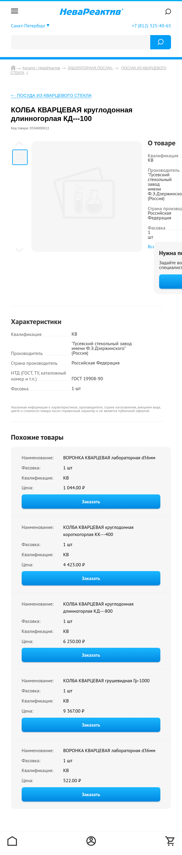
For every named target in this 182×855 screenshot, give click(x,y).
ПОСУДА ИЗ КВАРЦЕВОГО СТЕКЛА (54, 95)
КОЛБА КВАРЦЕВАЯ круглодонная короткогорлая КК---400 (98, 530)
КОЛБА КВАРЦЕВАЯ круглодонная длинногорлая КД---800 (98, 607)
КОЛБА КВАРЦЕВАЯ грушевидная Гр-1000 (106, 680)
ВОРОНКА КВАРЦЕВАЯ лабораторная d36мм (109, 750)
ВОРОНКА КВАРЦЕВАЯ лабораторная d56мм (109, 457)
